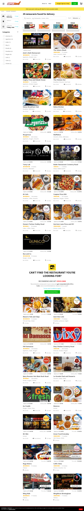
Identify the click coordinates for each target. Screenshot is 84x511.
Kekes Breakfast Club (31, 107)
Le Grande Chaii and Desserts (64, 376)
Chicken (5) (7, 63)
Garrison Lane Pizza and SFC (63, 224)
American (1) (7, 36)
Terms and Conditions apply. (52, 288)
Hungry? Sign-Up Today (63, 3)
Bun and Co (27, 254)
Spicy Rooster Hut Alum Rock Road (35, 376)
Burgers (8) (7, 54)
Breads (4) (7, 48)
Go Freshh (26, 406)
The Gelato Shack (59, 50)
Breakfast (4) (7, 51)
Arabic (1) (7, 42)
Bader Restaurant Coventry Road (65, 164)
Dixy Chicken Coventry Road (63, 346)
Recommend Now (52, 292)
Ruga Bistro (27, 464)
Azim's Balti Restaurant (31, 53)
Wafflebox (57, 135)
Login (74, 3)
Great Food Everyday (61, 434)
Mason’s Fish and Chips (31, 317)
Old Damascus (28, 346)
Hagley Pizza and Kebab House (34, 80)
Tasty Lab (26, 164)
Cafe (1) (6, 57)
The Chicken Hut (59, 80)
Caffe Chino (57, 464)
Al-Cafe (25, 194)
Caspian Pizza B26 (59, 194)
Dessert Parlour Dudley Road (33, 224)
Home (2, 11)
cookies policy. (12, 509)
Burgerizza (27, 135)
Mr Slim (25, 434)
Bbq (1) (6, 45)
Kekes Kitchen (58, 107)
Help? (49, 3)
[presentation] (23, 27)
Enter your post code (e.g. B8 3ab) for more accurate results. (42, 9)
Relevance (76, 18)
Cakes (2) (6, 60)
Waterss (56, 406)
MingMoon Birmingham (62, 494)
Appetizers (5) (8, 39)
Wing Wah (26, 494)
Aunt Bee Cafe (58, 317)
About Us (44, 3)
